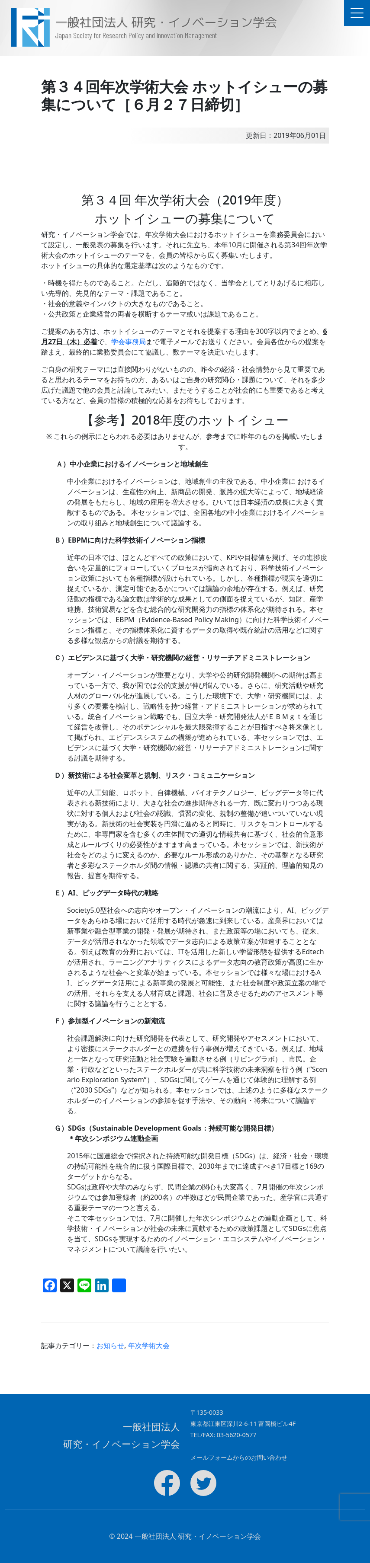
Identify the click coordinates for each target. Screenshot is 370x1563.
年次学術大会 (149, 1345)
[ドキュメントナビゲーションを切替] (357, 13)
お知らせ (110, 1345)
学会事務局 (128, 341)
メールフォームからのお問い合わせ (238, 1457)
